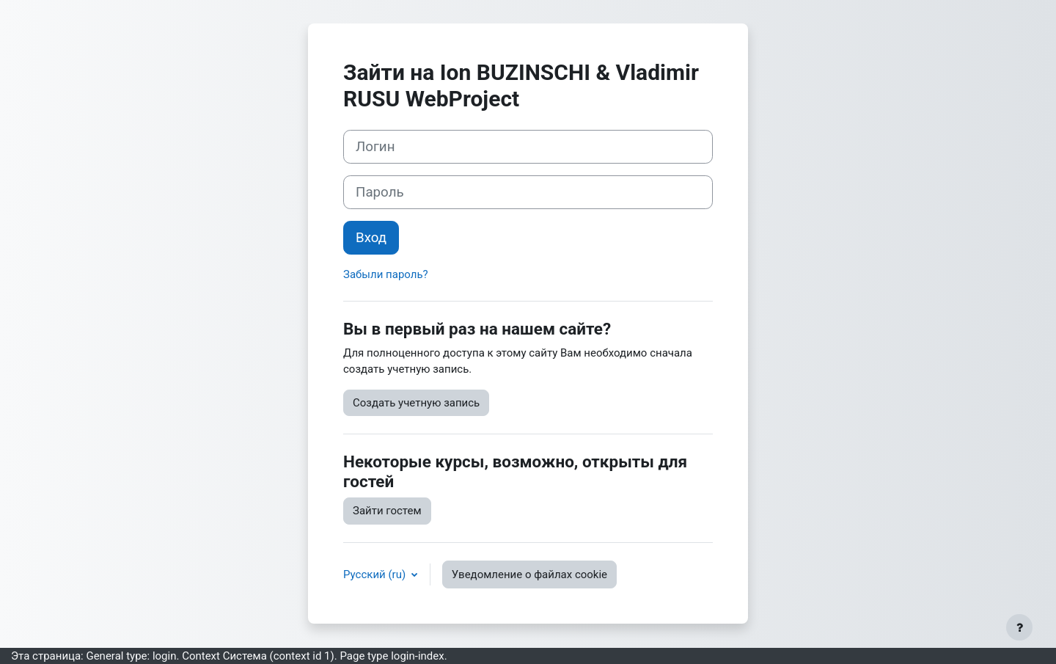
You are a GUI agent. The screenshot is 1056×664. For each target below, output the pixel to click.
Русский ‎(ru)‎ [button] (375, 574)
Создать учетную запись (416, 402)
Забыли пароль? (385, 274)
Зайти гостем (387, 510)
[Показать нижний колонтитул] (1019, 627)
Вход (371, 238)
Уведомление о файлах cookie (529, 574)
